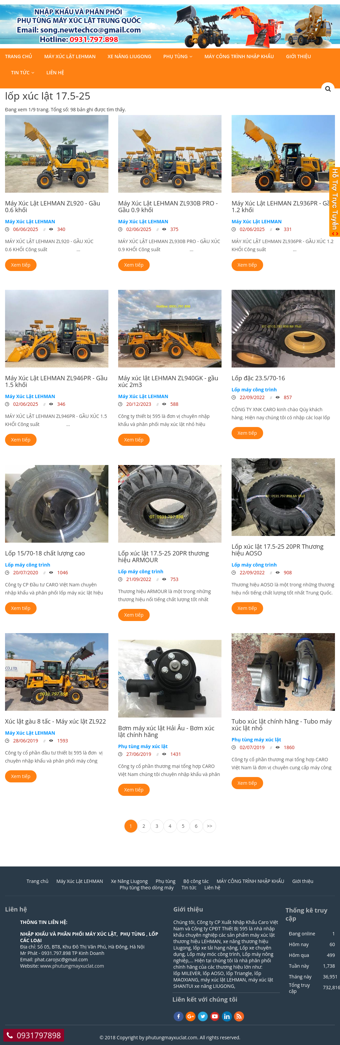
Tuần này (299, 966)
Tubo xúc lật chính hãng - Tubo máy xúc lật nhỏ (282, 724)
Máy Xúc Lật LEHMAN (70, 56)
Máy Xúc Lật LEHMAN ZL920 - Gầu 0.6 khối (52, 206)
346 (60, 404)
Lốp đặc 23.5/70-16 (258, 378)
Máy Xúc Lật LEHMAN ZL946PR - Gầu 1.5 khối (56, 381)
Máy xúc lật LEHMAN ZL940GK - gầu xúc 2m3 (168, 381)
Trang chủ (18, 56)
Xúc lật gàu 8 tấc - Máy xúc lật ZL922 (55, 721)
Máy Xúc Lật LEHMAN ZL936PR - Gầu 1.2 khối (283, 206)
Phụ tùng (175, 56)
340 (60, 229)
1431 (175, 754)
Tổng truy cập (299, 988)
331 (287, 229)
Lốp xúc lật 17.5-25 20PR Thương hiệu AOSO (278, 549)
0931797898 (39, 1035)
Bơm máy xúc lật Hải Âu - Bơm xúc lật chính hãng (166, 731)
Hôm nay (299, 944)
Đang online (302, 934)
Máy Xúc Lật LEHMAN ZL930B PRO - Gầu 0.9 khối (168, 206)
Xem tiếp (21, 265)
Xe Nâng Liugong (129, 56)
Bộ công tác (196, 881)
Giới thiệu (298, 56)
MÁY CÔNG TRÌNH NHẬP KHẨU (239, 56)
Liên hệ (55, 73)
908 (287, 572)
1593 (62, 740)
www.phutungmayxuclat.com (72, 966)
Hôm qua (299, 955)
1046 (62, 572)
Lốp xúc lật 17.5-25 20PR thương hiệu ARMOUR (163, 556)
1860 (289, 747)
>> (209, 826)
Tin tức (20, 73)
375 (174, 229)
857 (287, 397)
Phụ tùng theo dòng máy (147, 887)
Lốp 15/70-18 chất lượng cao (45, 553)
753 (174, 579)
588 (174, 404)
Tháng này (300, 977)
